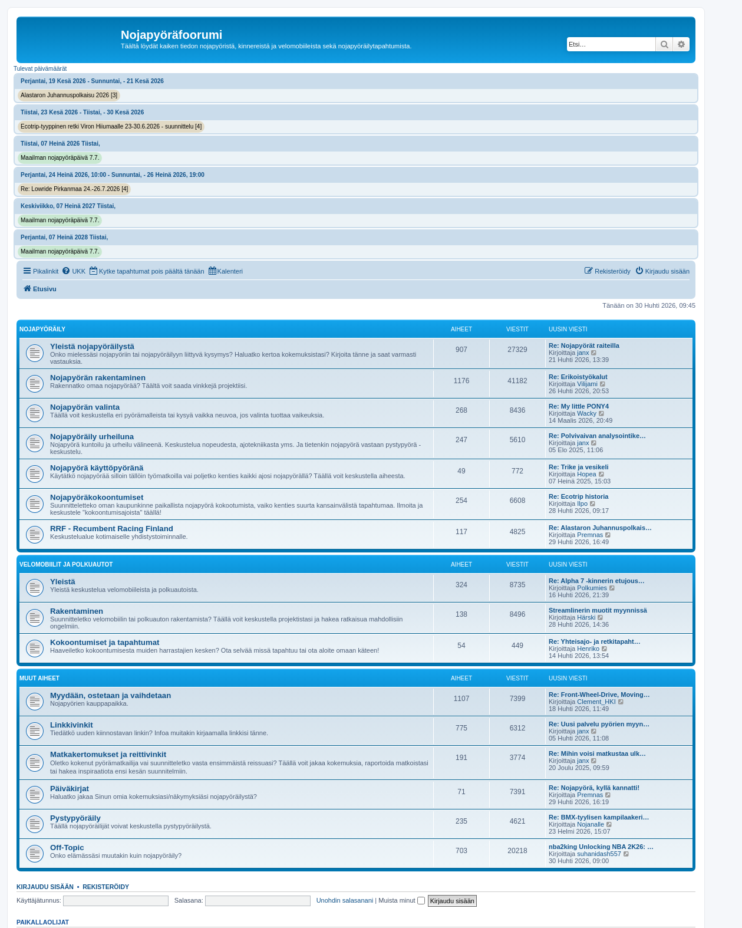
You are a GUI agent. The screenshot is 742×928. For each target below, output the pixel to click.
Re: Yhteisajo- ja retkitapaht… (595, 641)
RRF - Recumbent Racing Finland (111, 528)
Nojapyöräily (42, 329)
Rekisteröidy (106, 886)
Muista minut (401, 900)
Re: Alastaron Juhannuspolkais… (600, 527)
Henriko (588, 648)
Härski (586, 617)
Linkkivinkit (71, 724)
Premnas (590, 534)
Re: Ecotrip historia (578, 496)
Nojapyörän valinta (85, 407)
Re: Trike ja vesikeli (579, 466)
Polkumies (592, 587)
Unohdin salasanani (345, 900)
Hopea (586, 474)
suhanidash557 (599, 853)
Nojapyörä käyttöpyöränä (96, 467)
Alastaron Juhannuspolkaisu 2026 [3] (69, 95)
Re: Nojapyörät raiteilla (584, 345)
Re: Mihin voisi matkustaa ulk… (597, 753)
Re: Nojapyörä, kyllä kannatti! (594, 787)
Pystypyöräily (75, 818)
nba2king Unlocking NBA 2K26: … (601, 846)
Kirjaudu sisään (45, 886)
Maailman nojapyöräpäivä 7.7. (60, 157)
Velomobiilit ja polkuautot (66, 564)
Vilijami (587, 383)
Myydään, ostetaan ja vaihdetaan (110, 695)
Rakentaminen (76, 611)
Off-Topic (67, 847)
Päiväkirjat (69, 788)
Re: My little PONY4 (579, 406)
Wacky (586, 413)
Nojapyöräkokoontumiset (96, 497)
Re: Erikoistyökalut (578, 376)
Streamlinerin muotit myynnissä (598, 610)
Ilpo (582, 503)
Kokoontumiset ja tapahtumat (104, 642)
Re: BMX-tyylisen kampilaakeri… (599, 817)
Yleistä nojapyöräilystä (92, 346)
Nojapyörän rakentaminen (98, 377)
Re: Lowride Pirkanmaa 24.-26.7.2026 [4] (74, 189)
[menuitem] (73, 271)
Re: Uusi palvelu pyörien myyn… (599, 724)
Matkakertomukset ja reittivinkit (108, 754)
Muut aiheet (39, 678)
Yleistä (62, 581)
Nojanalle (590, 824)
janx (583, 352)
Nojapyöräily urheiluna (92, 436)
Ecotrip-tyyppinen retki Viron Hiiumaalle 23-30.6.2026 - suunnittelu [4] (111, 126)
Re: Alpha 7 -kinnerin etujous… (597, 580)
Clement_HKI (596, 701)
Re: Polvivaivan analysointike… (597, 435)
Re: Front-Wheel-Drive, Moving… (599, 694)
